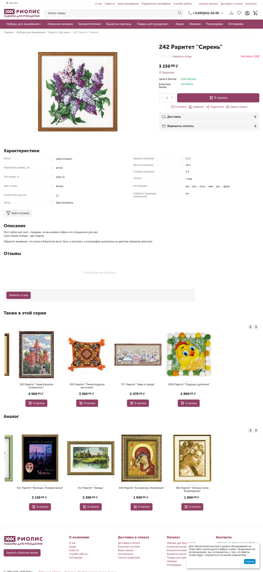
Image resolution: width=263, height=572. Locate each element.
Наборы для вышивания (181, 543)
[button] (215, 107)
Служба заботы (183, 3)
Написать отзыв (182, 56)
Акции (72, 546)
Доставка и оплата (232, 3)
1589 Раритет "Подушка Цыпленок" (233, 384)
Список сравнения (129, 557)
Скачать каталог (208, 3)
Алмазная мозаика (178, 546)
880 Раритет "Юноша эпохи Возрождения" (233, 489)
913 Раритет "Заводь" (131, 487)
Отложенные (125, 553)
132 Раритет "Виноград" (30, 384)
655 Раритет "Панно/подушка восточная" (131, 386)
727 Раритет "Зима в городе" (182, 384)
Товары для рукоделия (180, 557)
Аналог (11, 416)
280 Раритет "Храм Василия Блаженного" (80, 386)
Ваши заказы (126, 550)
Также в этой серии (25, 313)
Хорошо (250, 561)
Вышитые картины (178, 553)
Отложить (179, 107)
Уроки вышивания (127, 3)
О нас (98, 3)
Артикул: (247, 56)
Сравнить (196, 107)
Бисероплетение (177, 550)
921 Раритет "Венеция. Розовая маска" (81, 487)
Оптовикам (75, 557)
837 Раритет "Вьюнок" (30, 487)
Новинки (172, 561)
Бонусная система (129, 546)
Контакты (251, 3)
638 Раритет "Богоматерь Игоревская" (182, 487)
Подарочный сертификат (156, 3)
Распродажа (174, 564)
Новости (110, 3)
